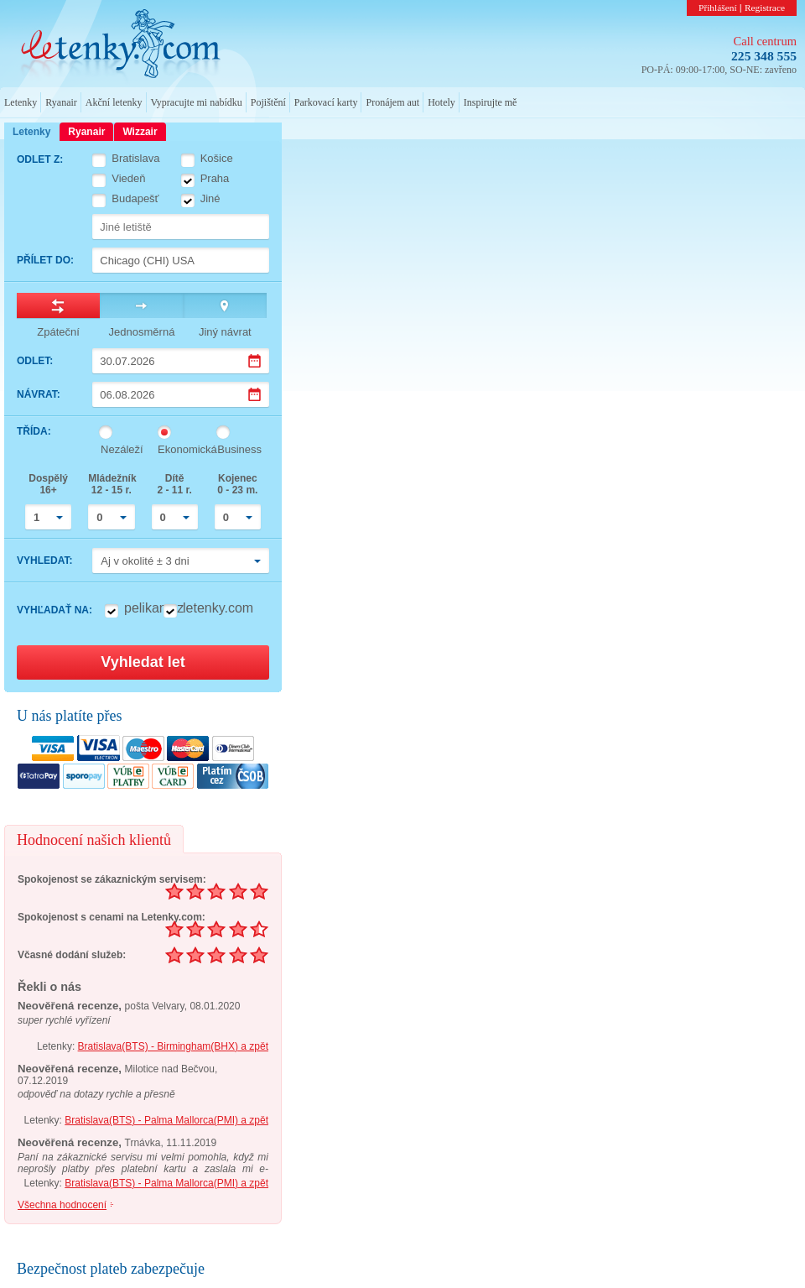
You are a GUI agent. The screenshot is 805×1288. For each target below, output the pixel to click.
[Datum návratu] (180, 394)
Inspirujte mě (490, 102)
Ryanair (61, 102)
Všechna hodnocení (62, 1205)
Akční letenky (114, 102)
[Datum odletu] (180, 360)
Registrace (765, 8)
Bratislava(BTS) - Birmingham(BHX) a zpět (173, 1046)
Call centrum (765, 41)
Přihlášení (718, 8)
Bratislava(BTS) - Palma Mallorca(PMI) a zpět (166, 1120)
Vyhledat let (142, 662)
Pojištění (268, 102)
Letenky (20, 102)
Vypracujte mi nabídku (196, 102)
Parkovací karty (326, 102)
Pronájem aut (392, 102)
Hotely (441, 102)
